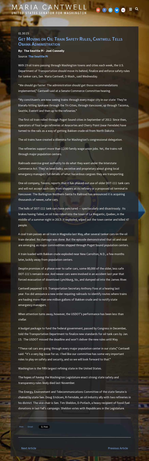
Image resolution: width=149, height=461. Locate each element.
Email (30, 426)
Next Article (28, 448)
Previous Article (118, 448)
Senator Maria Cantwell (49, 9)
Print (21, 426)
